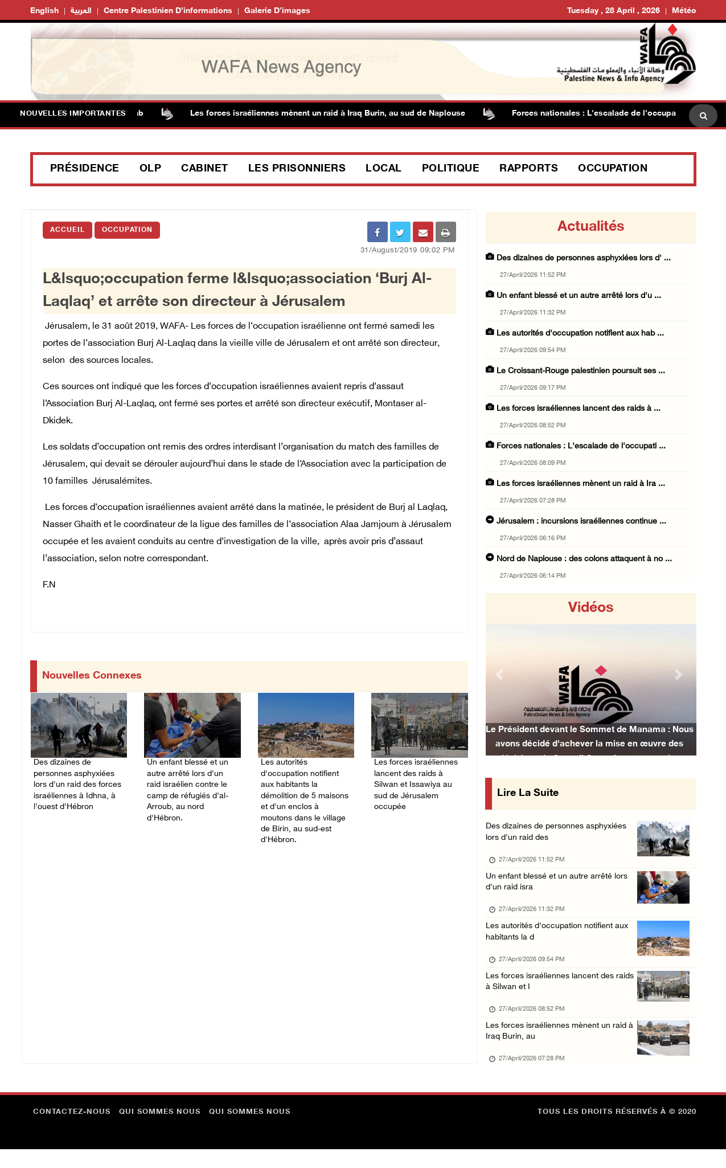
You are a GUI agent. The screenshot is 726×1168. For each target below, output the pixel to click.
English (44, 11)
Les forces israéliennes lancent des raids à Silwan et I (562, 995)
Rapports (528, 169)
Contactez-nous (71, 1131)
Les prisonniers (297, 169)
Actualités (590, 227)
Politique (451, 169)
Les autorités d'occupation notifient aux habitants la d (561, 941)
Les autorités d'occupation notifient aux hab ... (580, 333)
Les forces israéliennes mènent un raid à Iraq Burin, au (562, 1048)
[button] (502, 674)
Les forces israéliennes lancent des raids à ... (579, 409)
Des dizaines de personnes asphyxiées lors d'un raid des (560, 834)
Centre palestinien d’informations (168, 11)
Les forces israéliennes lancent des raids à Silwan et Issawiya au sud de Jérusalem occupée (419, 781)
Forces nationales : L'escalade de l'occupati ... (581, 446)
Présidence (85, 169)
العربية (81, 11)
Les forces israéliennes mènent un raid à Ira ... (581, 484)
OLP (151, 169)
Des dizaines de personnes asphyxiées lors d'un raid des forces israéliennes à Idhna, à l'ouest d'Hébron (77, 781)
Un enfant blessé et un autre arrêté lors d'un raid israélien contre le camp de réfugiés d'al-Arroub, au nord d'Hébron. (189, 788)
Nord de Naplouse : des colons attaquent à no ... (584, 559)
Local (384, 169)
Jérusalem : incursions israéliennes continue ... (581, 521)
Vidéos (590, 608)
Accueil (67, 230)
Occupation (612, 169)
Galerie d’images (277, 11)
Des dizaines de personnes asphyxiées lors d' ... (584, 258)
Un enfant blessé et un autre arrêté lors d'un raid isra (559, 888)
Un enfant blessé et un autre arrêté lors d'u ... (579, 296)
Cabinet (204, 169)
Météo (684, 11)
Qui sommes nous (159, 1131)
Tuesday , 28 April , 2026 (613, 11)
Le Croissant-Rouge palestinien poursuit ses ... (581, 371)
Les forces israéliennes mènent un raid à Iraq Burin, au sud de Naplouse (337, 114)
